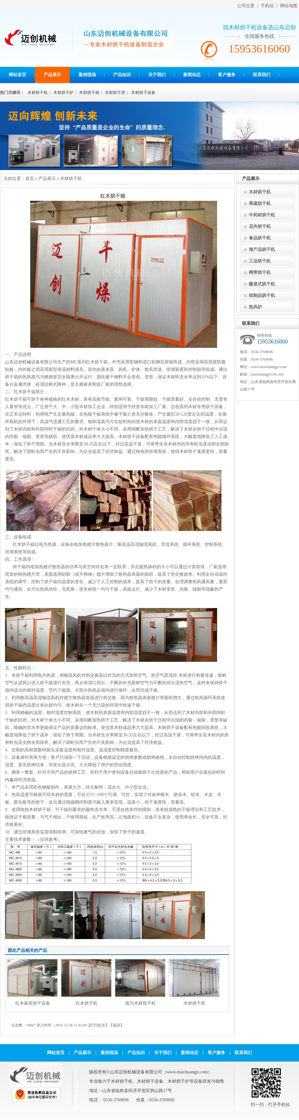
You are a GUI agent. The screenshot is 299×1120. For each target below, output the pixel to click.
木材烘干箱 (89, 92)
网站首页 (17, 74)
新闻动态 (192, 74)
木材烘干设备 (143, 92)
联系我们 (261, 74)
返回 (116, 1025)
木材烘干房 (115, 92)
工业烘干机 (260, 261)
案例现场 (87, 74)
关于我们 (157, 74)
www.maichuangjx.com (269, 367)
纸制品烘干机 (262, 295)
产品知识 (122, 74)
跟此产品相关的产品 (27, 950)
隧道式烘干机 (262, 284)
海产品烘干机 (262, 249)
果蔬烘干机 (260, 203)
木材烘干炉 (63, 92)
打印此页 (97, 1025)
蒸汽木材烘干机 (140, 1003)
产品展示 (52, 74)
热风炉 (255, 307)
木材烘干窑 (194, 1003)
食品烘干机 (260, 238)
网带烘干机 (260, 272)
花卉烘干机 (260, 226)
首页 (29, 178)
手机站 (267, 5)
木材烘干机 (37, 92)
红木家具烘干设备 (32, 1003)
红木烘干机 (86, 1003)
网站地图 (288, 5)
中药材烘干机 (262, 215)
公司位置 (245, 5)
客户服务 (226, 74)
